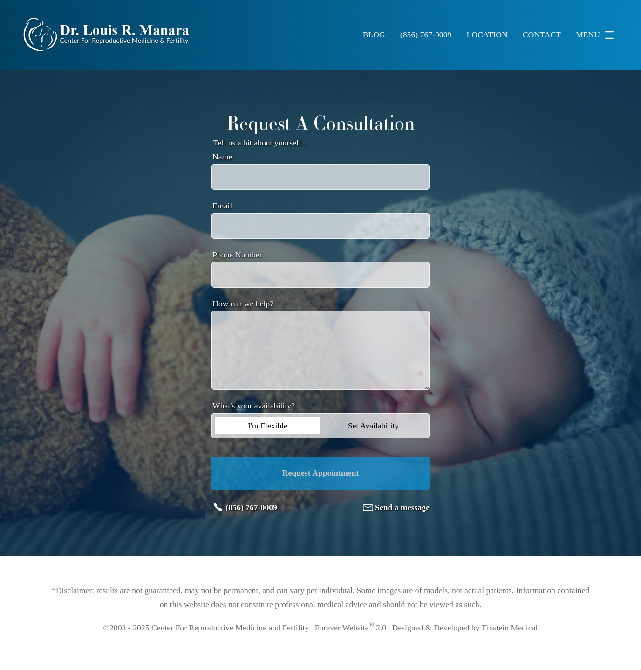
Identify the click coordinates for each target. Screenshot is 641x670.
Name (222, 156)
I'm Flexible (267, 425)
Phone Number (237, 254)
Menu (597, 35)
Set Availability (373, 425)
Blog (374, 35)
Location (486, 35)
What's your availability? (253, 405)
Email (222, 205)
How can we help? (242, 303)
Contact (542, 35)
